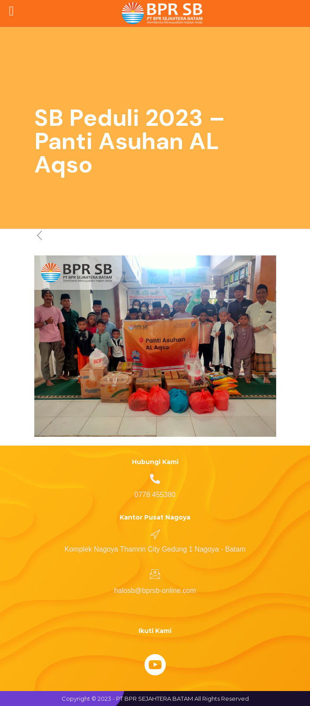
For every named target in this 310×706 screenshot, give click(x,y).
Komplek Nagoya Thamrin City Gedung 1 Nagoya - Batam (155, 549)
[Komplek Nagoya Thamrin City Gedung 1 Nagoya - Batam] (155, 534)
